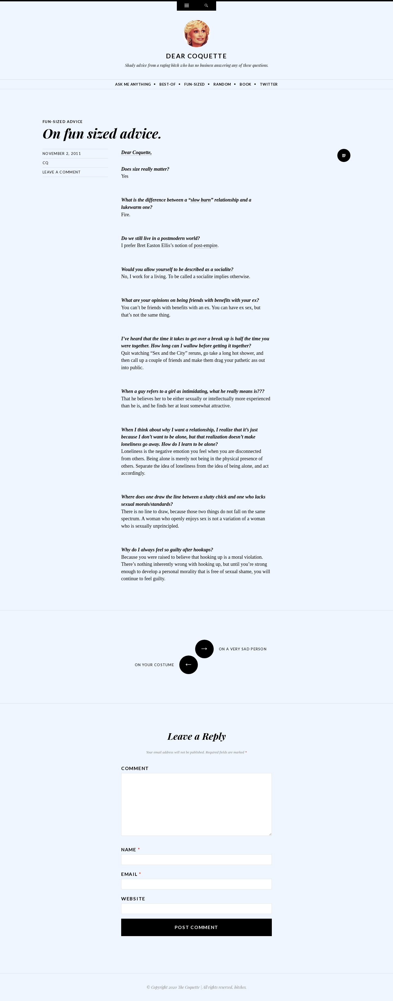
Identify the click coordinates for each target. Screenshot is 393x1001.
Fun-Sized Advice (63, 121)
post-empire (205, 245)
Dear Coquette (196, 56)
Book (245, 84)
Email (131, 874)
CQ (46, 162)
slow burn (201, 199)
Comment (135, 768)
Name (130, 849)
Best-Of (167, 84)
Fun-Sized (194, 84)
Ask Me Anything (133, 84)
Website (133, 898)
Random (222, 84)
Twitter (269, 84)
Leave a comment (62, 172)
